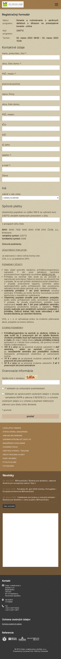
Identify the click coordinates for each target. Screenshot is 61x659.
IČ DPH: (6, 145)
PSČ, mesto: (8, 114)
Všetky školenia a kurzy (14, 455)
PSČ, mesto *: (9, 73)
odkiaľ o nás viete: (11, 194)
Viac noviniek (9, 506)
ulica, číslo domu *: (11, 63)
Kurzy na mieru (9, 458)
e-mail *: (6, 165)
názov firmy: (8, 94)
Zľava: (5, 175)
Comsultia (44, 651)
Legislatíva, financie (12, 428)
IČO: (4, 124)
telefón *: (6, 155)
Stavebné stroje (10, 447)
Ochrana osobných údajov (12, 624)
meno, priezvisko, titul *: (14, 53)
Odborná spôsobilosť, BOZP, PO (17, 439)
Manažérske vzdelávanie (14, 443)
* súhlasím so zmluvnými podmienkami (25, 388)
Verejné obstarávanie (12, 436)
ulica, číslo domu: (11, 104)
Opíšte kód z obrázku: (13, 378)
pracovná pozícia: (11, 84)
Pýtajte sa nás (9, 462)
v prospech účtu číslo (13, 223)
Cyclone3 (26, 651)
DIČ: (4, 134)
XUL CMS (34, 651)
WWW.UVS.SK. (49, 274)
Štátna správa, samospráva (15, 432)
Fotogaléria (8, 466)
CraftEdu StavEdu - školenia (16, 451)
